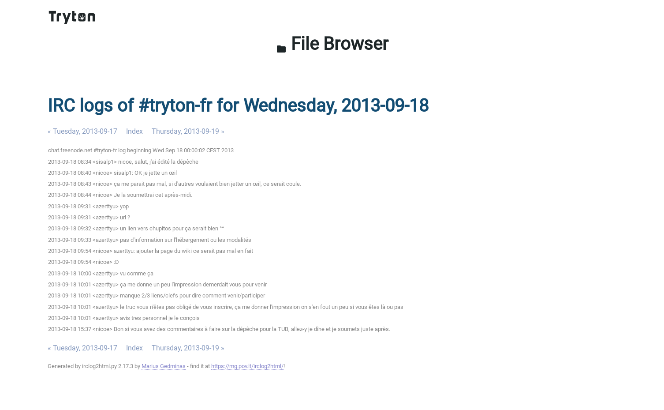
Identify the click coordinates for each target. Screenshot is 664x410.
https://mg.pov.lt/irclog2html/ (247, 366)
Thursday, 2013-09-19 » (188, 131)
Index (134, 131)
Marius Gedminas (164, 366)
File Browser (332, 44)
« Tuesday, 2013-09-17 (82, 131)
